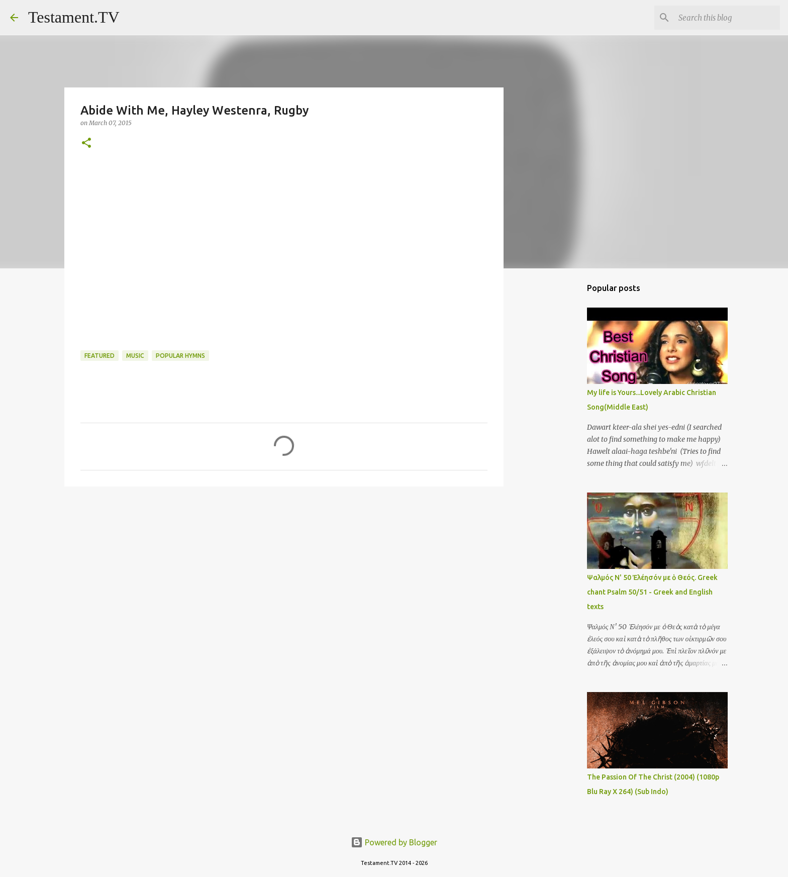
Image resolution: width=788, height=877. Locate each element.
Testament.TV (74, 17)
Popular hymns (180, 355)
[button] (86, 143)
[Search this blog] (727, 18)
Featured (99, 355)
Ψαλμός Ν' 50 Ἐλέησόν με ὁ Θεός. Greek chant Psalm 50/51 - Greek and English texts (652, 592)
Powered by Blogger (394, 842)
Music (135, 355)
